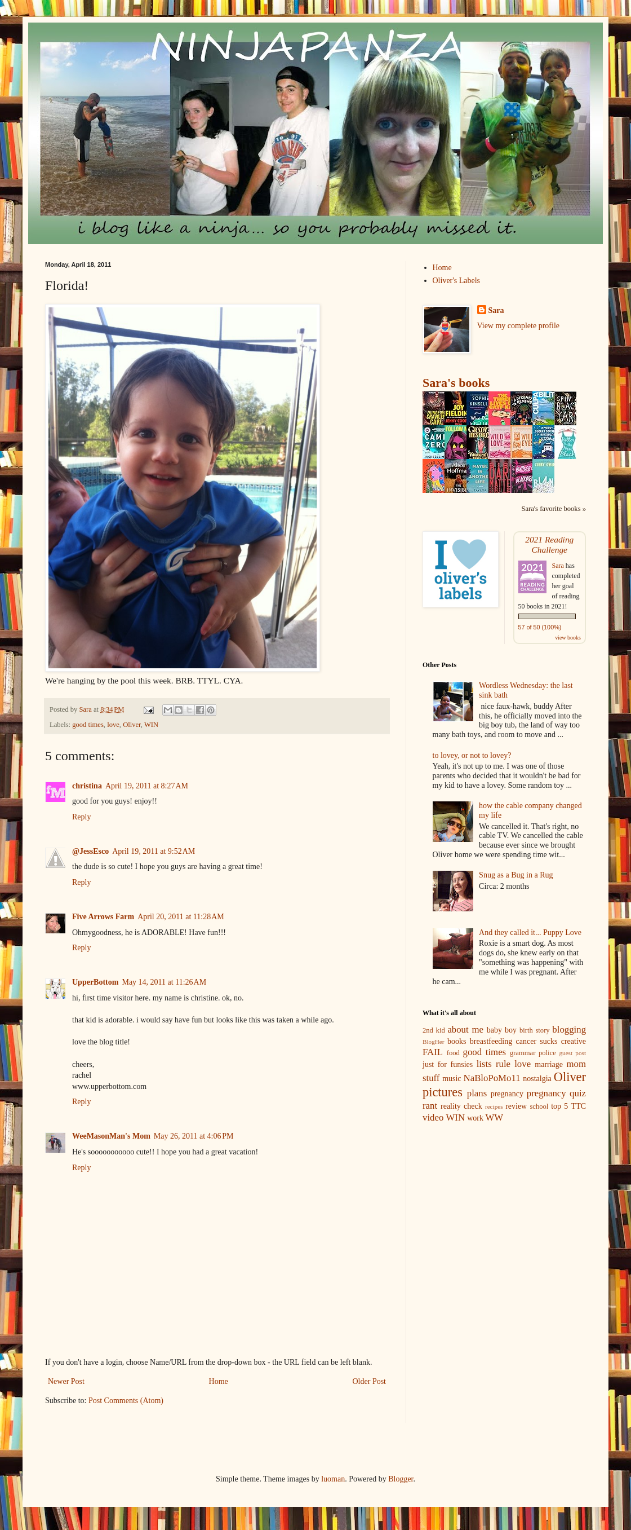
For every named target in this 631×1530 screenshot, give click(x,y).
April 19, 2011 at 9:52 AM (153, 851)
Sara (496, 310)
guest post (572, 1053)
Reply (81, 817)
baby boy (502, 1030)
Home (218, 1381)
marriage (549, 1064)
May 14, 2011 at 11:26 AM (164, 982)
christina (87, 786)
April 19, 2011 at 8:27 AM (146, 786)
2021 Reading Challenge (549, 544)
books (456, 1041)
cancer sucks (537, 1041)
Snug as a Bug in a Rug (516, 875)
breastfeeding (491, 1041)
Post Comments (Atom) (125, 1400)
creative (573, 1041)
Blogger (400, 1479)
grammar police (533, 1053)
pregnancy (507, 1094)
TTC (578, 1106)
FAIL (433, 1052)
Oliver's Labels (457, 280)
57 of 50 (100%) (540, 627)
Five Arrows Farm (103, 916)
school (539, 1106)
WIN (151, 725)
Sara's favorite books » (553, 509)
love (113, 725)
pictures (443, 1092)
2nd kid (434, 1030)
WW (495, 1117)
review (516, 1106)
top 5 (559, 1106)
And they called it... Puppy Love (530, 932)
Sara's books (456, 383)
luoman (333, 1479)
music (451, 1078)
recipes (494, 1106)
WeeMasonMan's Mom (111, 1136)
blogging (569, 1029)
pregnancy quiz (556, 1093)
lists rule (493, 1064)
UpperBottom (95, 982)
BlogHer (434, 1041)
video (433, 1117)
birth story (534, 1030)
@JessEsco (90, 851)
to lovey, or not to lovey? (472, 755)
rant (430, 1105)
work (475, 1118)
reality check (461, 1106)
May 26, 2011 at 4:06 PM (194, 1136)
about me (465, 1029)
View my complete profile (518, 325)
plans (477, 1093)
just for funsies (448, 1064)
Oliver (132, 725)
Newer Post (66, 1381)
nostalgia (537, 1078)
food (453, 1053)
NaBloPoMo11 (492, 1078)
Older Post (369, 1381)
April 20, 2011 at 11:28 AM (180, 916)
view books (568, 637)
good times (88, 725)
